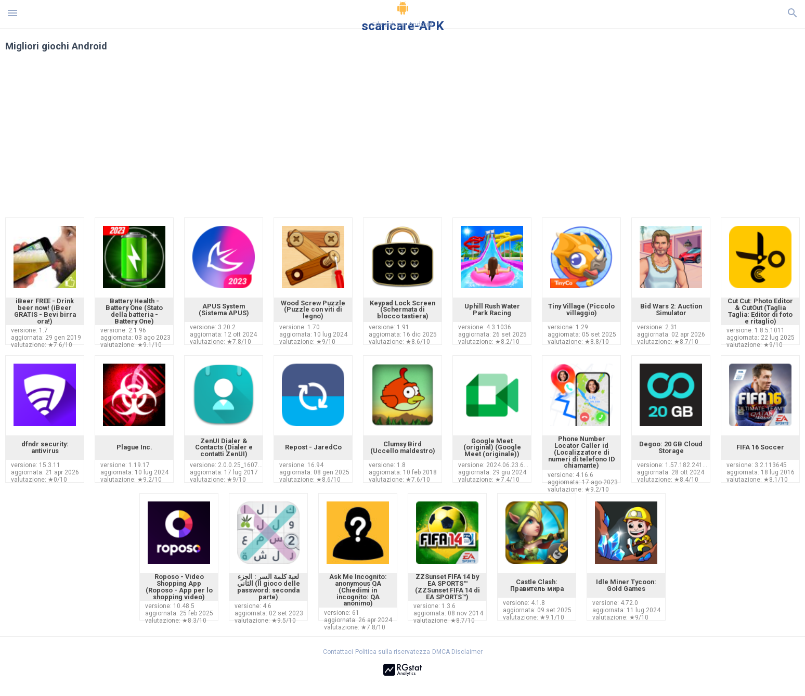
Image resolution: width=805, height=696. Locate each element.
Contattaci (338, 651)
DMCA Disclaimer (457, 651)
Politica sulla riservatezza (392, 651)
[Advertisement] (465, 139)
